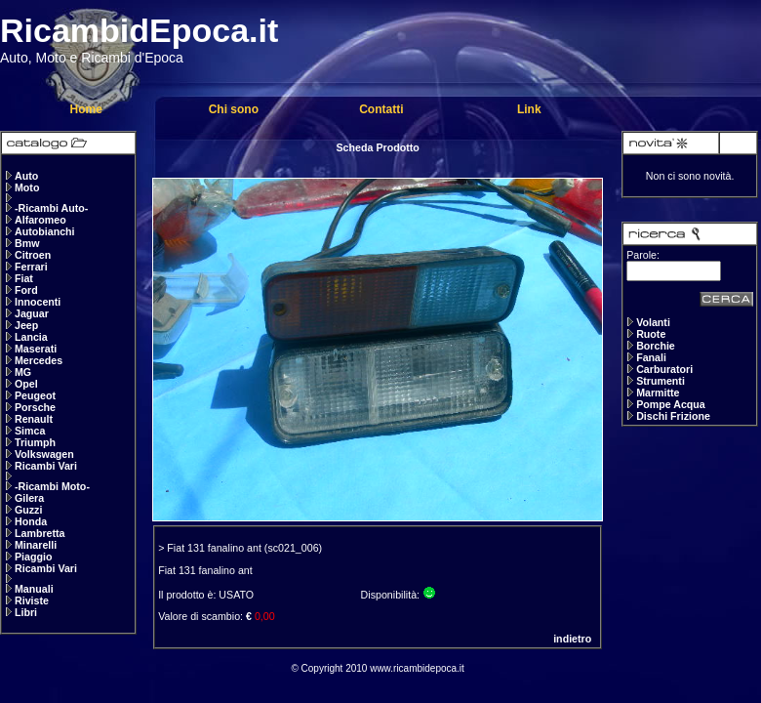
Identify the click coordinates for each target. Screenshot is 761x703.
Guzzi (28, 510)
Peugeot (35, 395)
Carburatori (664, 369)
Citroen (33, 255)
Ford (26, 290)
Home (85, 109)
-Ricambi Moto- (52, 486)
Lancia (31, 337)
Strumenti (660, 381)
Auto (26, 176)
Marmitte (657, 392)
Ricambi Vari (46, 466)
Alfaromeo (40, 220)
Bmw (27, 243)
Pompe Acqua (670, 404)
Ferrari (31, 266)
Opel (26, 384)
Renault (34, 419)
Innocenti (37, 302)
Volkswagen (44, 454)
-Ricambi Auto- (51, 208)
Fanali (651, 357)
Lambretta (40, 533)
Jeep (26, 325)
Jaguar (32, 313)
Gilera (29, 498)
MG (23, 372)
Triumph (35, 442)
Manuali (34, 589)
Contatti (381, 109)
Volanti (653, 322)
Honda (31, 521)
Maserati (36, 348)
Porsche (35, 407)
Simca (30, 430)
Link (529, 109)
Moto (27, 187)
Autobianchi (45, 231)
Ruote (650, 334)
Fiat (24, 278)
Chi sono (234, 109)
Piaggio (33, 556)
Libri (26, 612)
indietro (572, 638)
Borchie (655, 346)
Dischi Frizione (673, 416)
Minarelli (36, 545)
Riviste (32, 600)
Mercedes (38, 360)
